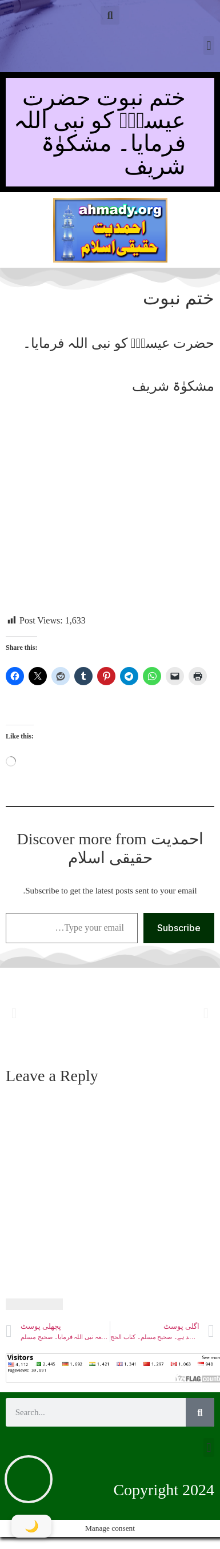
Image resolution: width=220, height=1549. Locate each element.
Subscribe (179, 928)
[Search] (200, 1412)
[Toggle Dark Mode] (31, 1526)
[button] (110, 15)
